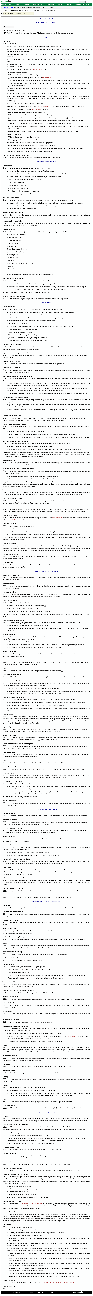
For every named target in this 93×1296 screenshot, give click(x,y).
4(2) (4, 281)
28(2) (4, 939)
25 (4, 908)
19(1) (4, 775)
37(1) (4, 1177)
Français (89, 2)
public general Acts (27, 7)
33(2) (4, 1058)
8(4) (4, 426)
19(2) (4, 784)
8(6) (4, 462)
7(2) (4, 363)
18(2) (4, 737)
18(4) (4, 754)
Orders (60, 4)
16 (4, 683)
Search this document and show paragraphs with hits (18, 13)
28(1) (4, 931)
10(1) (4, 526)
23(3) (4, 870)
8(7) (4, 471)
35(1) (4, 1135)
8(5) (4, 443)
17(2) (4, 716)
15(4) (4, 670)
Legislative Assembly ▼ (82, 4)
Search (18, 4)
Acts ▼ (27, 4)
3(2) (4, 223)
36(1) (4, 1156)
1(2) (4, 157)
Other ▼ (68, 4)
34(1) (4, 1118)
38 (4, 1214)
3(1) (4, 215)
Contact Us (63, 1292)
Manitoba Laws (6, 4)
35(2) (4, 1149)
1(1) (4, 43)
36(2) (4, 1164)
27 (4, 922)
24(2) (4, 897)
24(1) (4, 891)
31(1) (4, 1014)
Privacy (52, 1292)
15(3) (4, 662)
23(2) (4, 861)
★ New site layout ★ (7, 7)
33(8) (4, 1108)
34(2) (4, 1127)
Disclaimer (29, 1292)
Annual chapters (37, 7)
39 (4, 1227)
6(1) (4, 309)
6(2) (4, 347)
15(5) (4, 677)
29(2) (4, 966)
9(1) (4, 509)
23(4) (4, 880)
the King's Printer (50, 10)
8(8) (4, 492)
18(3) (4, 746)
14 (4, 622)
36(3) (4, 1170)
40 (4, 1282)
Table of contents (9, 27)
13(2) (4, 586)
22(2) (4, 839)
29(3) (4, 984)
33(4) (4, 1073)
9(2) (4, 517)
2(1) (4, 168)
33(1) (4, 1047)
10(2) (4, 546)
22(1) (4, 830)
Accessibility (17, 1292)
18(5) (4, 763)
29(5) (4, 999)
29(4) (4, 992)
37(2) (4, 1203)
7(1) (4, 355)
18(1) (4, 729)
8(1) (4, 378)
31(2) (4, 1022)
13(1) (4, 577)
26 (4, 914)
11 (4, 556)
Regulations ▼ (37, 4)
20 (4, 803)
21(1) (4, 815)
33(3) (4, 1066)
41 (4, 1289)
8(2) (4, 399)
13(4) (4, 603)
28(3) (4, 945)
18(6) (4, 769)
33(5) (4, 1079)
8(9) (4, 500)
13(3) (4, 594)
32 (4, 1028)
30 (4, 1005)
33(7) (4, 1101)
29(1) (4, 960)
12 (4, 565)
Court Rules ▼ (50, 4)
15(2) (4, 654)
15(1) (4, 637)
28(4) (4, 954)
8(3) (4, 418)
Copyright (41, 1292)
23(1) (4, 847)
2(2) (4, 200)
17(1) (4, 699)
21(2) (4, 822)
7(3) (4, 370)
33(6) (4, 1087)
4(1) (4, 232)
